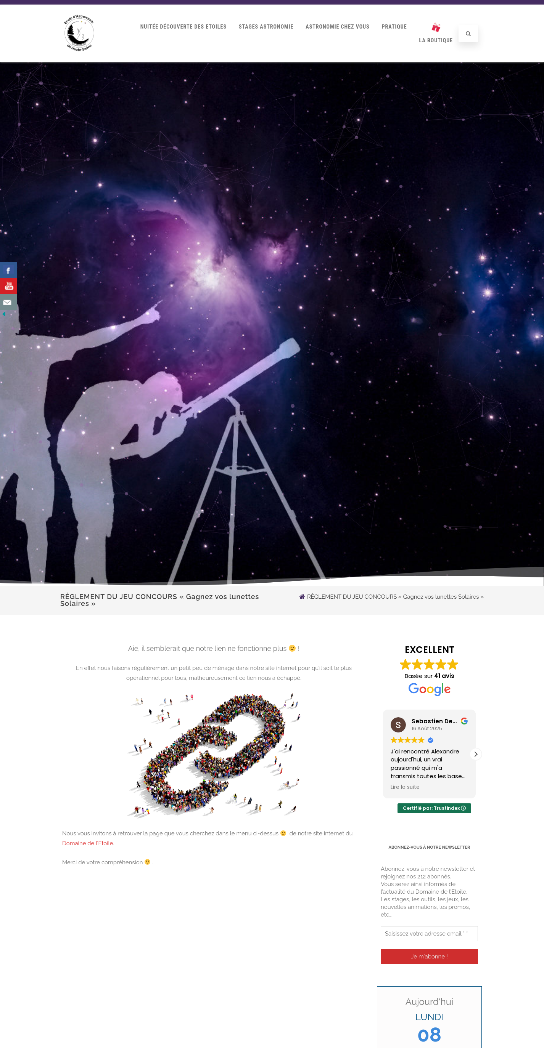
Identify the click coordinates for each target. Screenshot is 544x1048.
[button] (475, 754)
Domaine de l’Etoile (87, 843)
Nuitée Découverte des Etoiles (183, 27)
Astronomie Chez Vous (337, 27)
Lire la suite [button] (405, 787)
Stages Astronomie (266, 27)
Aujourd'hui (429, 1001)
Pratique (394, 27)
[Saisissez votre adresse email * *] (429, 933)
